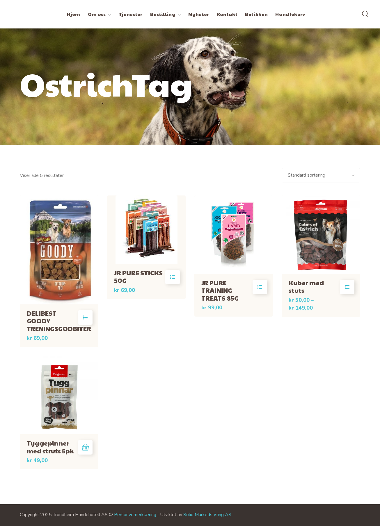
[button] (365, 14)
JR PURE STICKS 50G (138, 276)
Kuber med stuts (306, 286)
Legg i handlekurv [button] (85, 447)
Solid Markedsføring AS (207, 514)
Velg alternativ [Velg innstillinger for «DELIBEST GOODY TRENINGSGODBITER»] (85, 317)
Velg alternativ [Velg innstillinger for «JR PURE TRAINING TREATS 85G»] (260, 287)
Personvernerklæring (135, 514)
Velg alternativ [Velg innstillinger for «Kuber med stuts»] (347, 287)
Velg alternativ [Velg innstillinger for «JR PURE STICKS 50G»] (172, 277)
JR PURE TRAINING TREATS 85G (220, 290)
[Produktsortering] (321, 175)
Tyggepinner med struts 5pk (50, 447)
